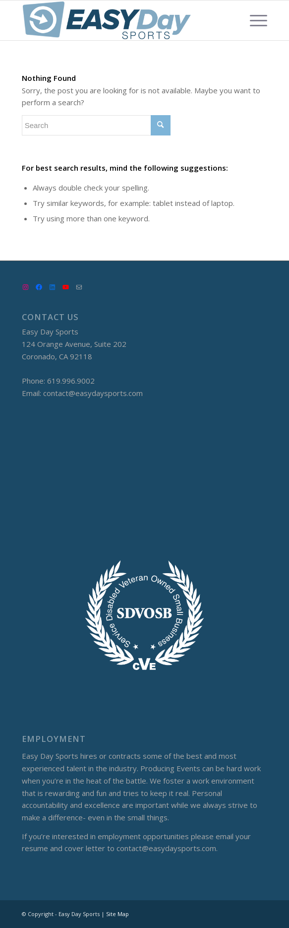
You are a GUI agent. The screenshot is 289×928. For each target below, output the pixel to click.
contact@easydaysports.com (93, 393)
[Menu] (253, 20)
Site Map (117, 914)
